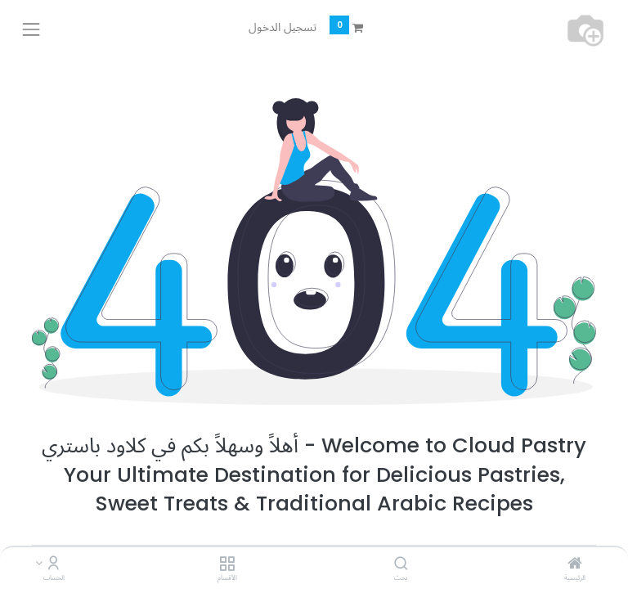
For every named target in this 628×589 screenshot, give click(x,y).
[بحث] (401, 564)
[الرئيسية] (574, 564)
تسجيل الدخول (282, 27)
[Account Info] (53, 564)
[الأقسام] (227, 564)
